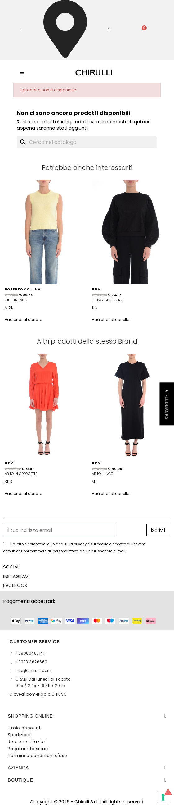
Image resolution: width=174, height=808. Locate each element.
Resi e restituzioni (28, 741)
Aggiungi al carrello (23, 319)
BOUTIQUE (20, 780)
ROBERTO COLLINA (22, 289)
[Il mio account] (109, 30)
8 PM (96, 289)
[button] (21, 29)
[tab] (87, 716)
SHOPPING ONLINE (30, 716)
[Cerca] (87, 142)
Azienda (18, 767)
